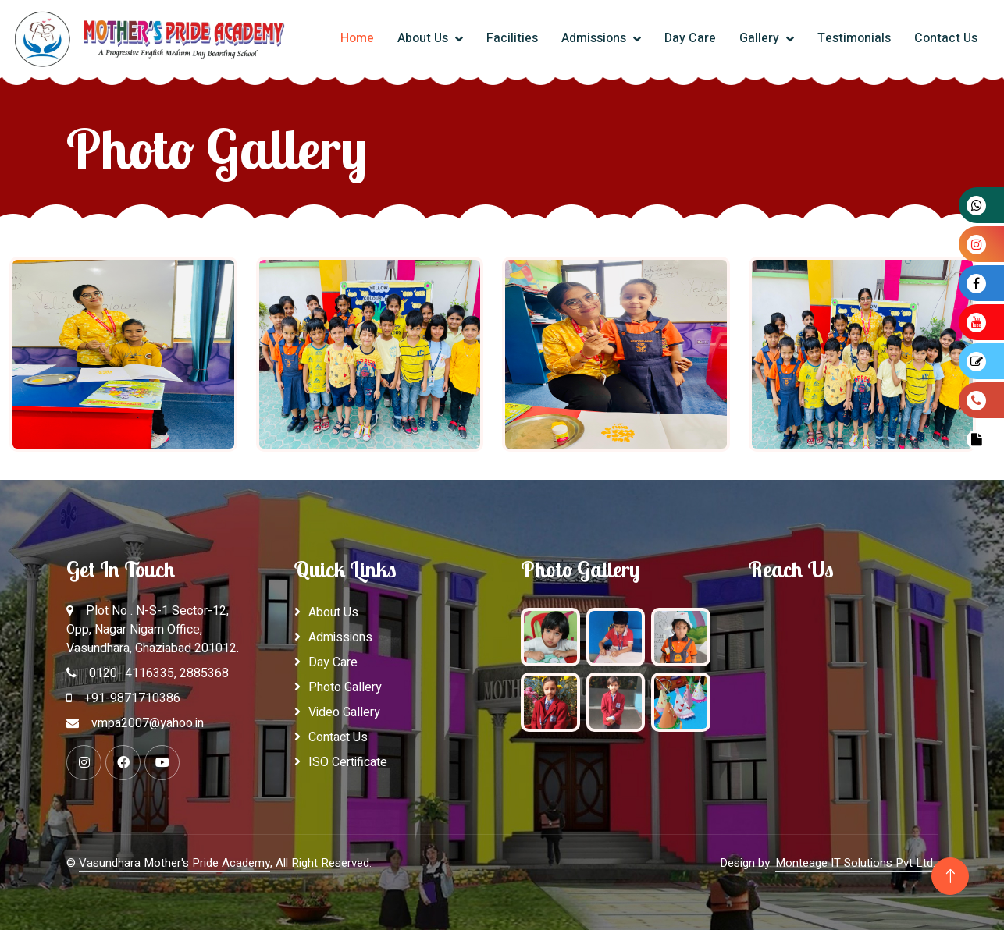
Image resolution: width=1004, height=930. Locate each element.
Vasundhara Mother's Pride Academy (174, 862)
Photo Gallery (345, 687)
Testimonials (854, 38)
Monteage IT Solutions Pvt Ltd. (855, 862)
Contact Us (945, 38)
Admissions (595, 38)
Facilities (512, 38)
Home (357, 38)
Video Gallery (344, 712)
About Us (424, 38)
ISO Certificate (347, 762)
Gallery (760, 38)
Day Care (690, 38)
